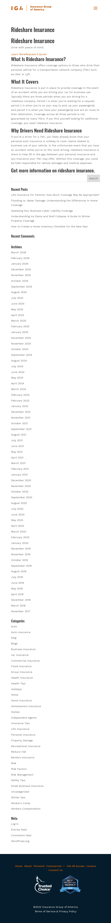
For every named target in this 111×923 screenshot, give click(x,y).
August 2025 (19, 292)
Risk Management (22, 774)
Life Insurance (20, 728)
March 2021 (18, 463)
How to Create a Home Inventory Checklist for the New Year (49, 226)
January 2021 (19, 474)
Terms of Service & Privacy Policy (55, 911)
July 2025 (17, 297)
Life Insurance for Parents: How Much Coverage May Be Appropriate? (55, 194)
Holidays (16, 689)
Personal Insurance (23, 734)
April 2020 (17, 525)
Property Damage (22, 740)
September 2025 (21, 286)
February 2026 (20, 258)
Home (14, 694)
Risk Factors (19, 768)
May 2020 (17, 520)
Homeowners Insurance (26, 706)
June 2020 (18, 514)
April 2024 (17, 383)
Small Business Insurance (27, 785)
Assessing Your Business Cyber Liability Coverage (42, 210)
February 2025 (20, 326)
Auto (14, 626)
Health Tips (18, 683)
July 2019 (17, 577)
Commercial (53, 866)
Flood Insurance (21, 666)
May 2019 (17, 588)
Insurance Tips (20, 723)
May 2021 (16, 451)
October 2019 (19, 560)
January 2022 (19, 406)
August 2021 (18, 434)
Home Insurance (21, 700)
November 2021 (20, 417)
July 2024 (17, 366)
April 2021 (17, 457)
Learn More (18, 54)
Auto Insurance (20, 632)
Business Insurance (23, 649)
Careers (91, 866)
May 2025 (17, 309)
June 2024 (18, 372)
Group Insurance (21, 671)
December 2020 (21, 480)
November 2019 (20, 554)
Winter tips (18, 797)
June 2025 (17, 303)
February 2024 (20, 394)
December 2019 (21, 548)
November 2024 (21, 343)
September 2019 (21, 565)
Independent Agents (24, 717)
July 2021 (17, 440)
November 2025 (21, 275)
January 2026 (19, 263)
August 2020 (19, 503)
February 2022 (20, 400)
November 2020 (21, 486)
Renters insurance (22, 757)
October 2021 (19, 423)
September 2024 (21, 354)
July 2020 (17, 508)
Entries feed (19, 829)
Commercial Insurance (25, 660)
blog (13, 637)
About (28, 866)
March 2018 (18, 605)
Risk (13, 763)
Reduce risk (18, 751)
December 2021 (20, 411)
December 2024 (21, 337)
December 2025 (21, 269)
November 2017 (20, 611)
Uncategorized (20, 791)
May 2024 (17, 377)
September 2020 (21, 497)
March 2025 (18, 320)
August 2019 (18, 571)
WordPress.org (20, 841)
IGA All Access (75, 866)
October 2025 (19, 280)
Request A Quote (35, 54)
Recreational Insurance (25, 746)
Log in (15, 823)
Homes (15, 711)
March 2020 (18, 531)
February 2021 (20, 468)
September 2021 (21, 429)
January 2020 (19, 543)
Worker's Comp (20, 803)
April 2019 (17, 594)
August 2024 (19, 360)
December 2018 (21, 599)
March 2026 (18, 252)
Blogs (14, 643)
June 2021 (17, 446)
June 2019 (17, 582)
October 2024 (19, 349)
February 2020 (20, 537)
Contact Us (55, 870)
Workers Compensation (26, 808)
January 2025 (19, 332)
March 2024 (18, 389)
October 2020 (19, 491)
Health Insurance (22, 677)
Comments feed (21, 835)
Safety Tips (18, 780)
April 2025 (17, 315)
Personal (39, 866)
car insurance (20, 654)
